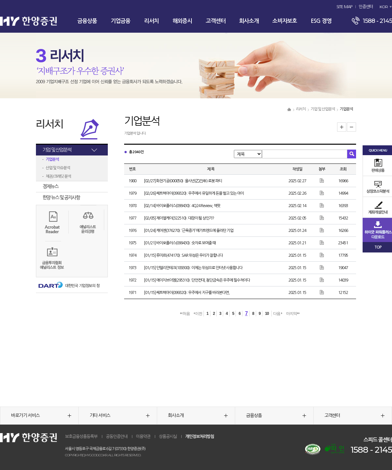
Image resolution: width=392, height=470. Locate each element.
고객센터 (215, 21)
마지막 (293, 313)
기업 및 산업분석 (323, 109)
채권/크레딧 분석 (58, 176)
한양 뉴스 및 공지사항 (61, 197)
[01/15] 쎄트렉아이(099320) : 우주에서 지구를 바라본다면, (187, 293)
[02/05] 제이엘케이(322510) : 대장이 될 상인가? (179, 218)
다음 (277, 313)
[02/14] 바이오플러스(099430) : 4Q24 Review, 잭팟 (182, 206)
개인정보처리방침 (199, 436)
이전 (198, 313)
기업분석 (52, 159)
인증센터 (366, 7)
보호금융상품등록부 (81, 436)
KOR (384, 6)
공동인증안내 (116, 436)
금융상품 (87, 21)
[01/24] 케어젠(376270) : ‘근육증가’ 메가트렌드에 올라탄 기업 (188, 231)
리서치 (151, 21)
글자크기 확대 (341, 127)
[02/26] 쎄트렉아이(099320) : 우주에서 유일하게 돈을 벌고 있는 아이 (194, 193)
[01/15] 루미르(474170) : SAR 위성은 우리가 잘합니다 (183, 255)
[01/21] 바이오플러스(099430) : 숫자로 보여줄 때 (180, 243)
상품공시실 (168, 436)
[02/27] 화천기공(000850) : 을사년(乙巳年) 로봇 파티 (183, 181)
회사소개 (249, 21)
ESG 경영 (321, 21)
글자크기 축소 (351, 127)
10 (267, 313)
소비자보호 (284, 21)
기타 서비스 (120, 415)
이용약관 (143, 436)
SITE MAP (344, 7)
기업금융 (120, 21)
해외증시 (182, 21)
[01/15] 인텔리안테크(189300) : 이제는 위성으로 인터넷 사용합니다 (193, 268)
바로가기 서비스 (41, 415)
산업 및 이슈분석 (58, 168)
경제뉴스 (50, 186)
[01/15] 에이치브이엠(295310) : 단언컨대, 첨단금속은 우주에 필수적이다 (197, 280)
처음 (185, 313)
